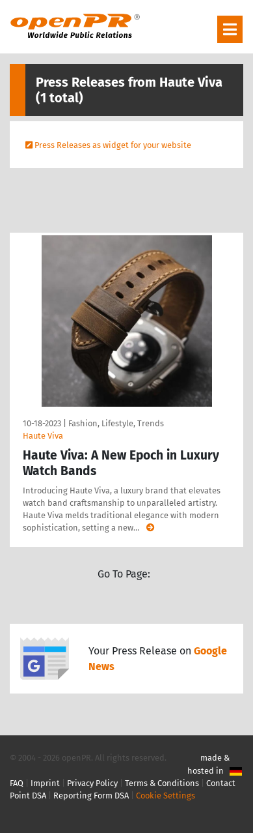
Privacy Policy (92, 783)
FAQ (16, 783)
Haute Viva (43, 436)
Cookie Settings (165, 795)
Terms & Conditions (162, 783)
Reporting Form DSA (91, 795)
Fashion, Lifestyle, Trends (116, 423)
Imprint (45, 783)
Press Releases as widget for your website (112, 145)
